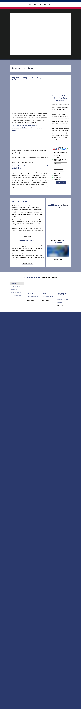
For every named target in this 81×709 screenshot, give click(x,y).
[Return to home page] (63, 4)
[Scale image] (48, 287)
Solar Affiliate (43, 4)
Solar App (36, 4)
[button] (54, 149)
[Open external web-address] (52, 155)
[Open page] (33, 287)
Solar (30, 4)
